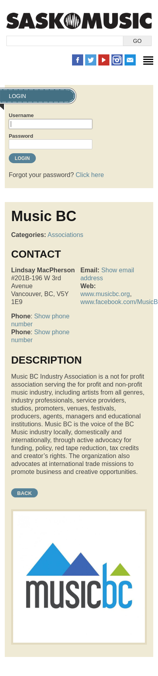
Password (21, 136)
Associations (66, 234)
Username (21, 115)
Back (24, 493)
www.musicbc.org (105, 294)
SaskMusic (79, 21)
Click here (90, 174)
